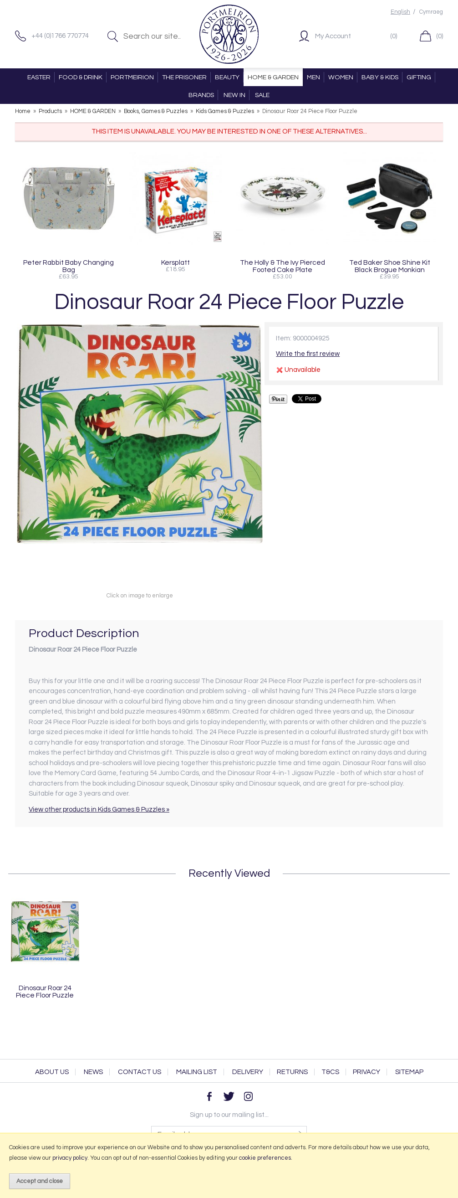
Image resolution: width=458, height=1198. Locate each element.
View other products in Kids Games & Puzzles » (99, 809)
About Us (52, 1072)
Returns (292, 1072)
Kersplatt (175, 262)
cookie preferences (265, 1158)
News (93, 1072)
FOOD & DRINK (80, 77)
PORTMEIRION (132, 77)
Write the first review (308, 353)
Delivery (247, 1072)
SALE (262, 95)
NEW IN (234, 95)
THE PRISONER (184, 77)
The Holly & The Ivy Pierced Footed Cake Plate (282, 266)
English (400, 12)
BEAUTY (227, 77)
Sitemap (409, 1072)
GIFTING (419, 77)
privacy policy (69, 1158)
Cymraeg (431, 12)
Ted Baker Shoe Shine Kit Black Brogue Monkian (389, 266)
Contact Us (139, 1072)
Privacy (366, 1072)
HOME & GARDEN (273, 77)
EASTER (39, 77)
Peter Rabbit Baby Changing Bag (68, 266)
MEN (313, 77)
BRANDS (201, 95)
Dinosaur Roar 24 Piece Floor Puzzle (45, 991)
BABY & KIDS (379, 77)
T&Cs (330, 1072)
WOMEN (340, 77)
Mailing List (196, 1072)
